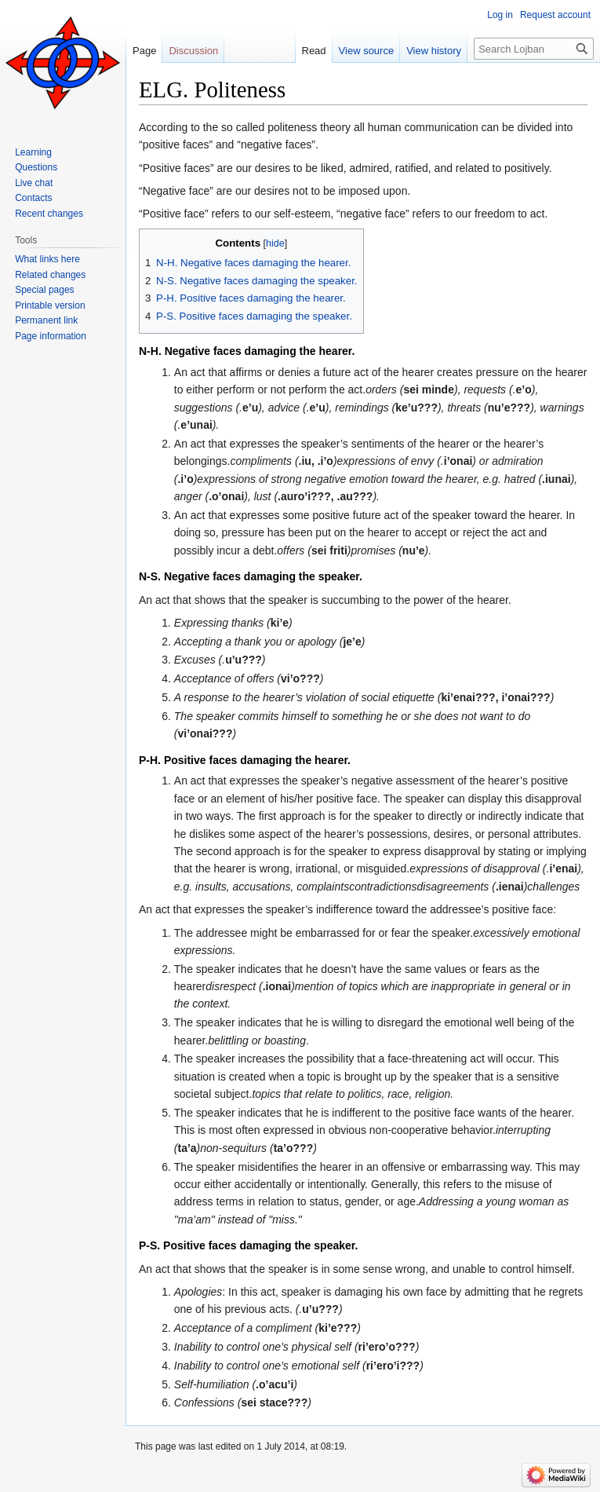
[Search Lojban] (534, 49)
